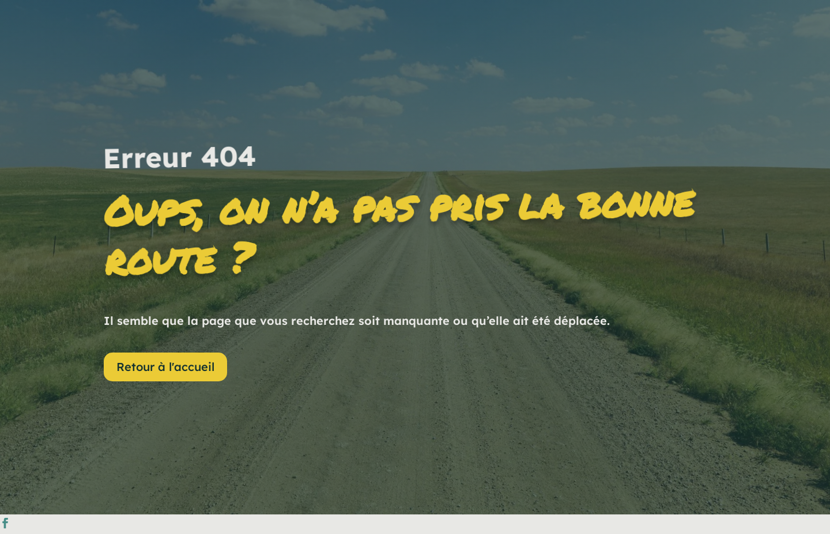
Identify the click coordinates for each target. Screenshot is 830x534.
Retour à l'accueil (165, 366)
